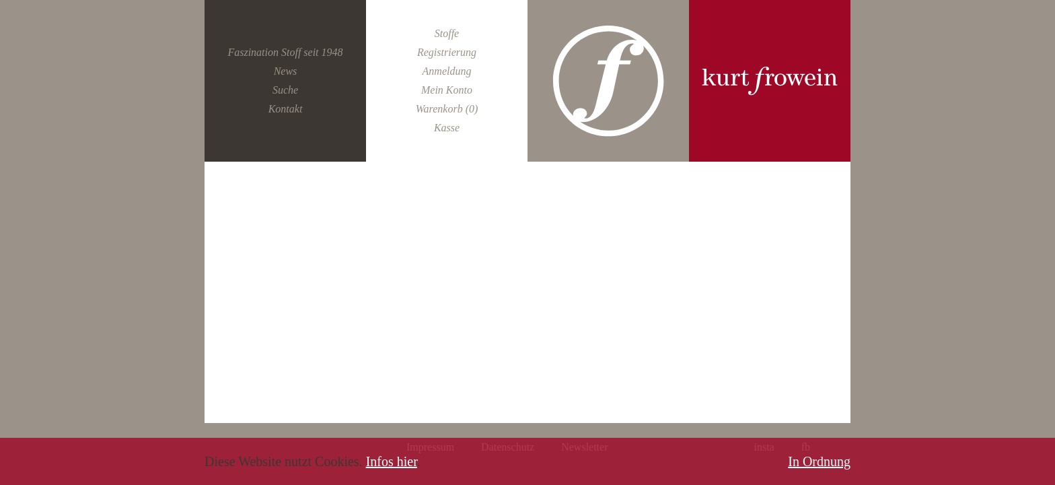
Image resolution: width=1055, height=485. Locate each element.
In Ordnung (819, 461)
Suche (285, 90)
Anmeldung (447, 71)
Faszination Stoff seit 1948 (284, 52)
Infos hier (391, 461)
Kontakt (285, 109)
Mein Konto (446, 90)
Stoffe (447, 33)
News (285, 71)
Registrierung (446, 52)
